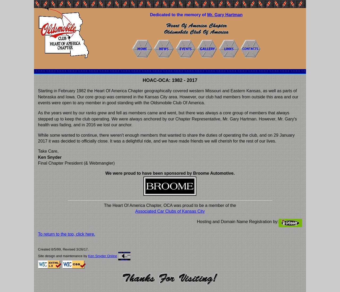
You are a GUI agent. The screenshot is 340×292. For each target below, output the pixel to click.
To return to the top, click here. (66, 234)
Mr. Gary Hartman (225, 14)
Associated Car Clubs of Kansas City (170, 211)
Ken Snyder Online (102, 256)
